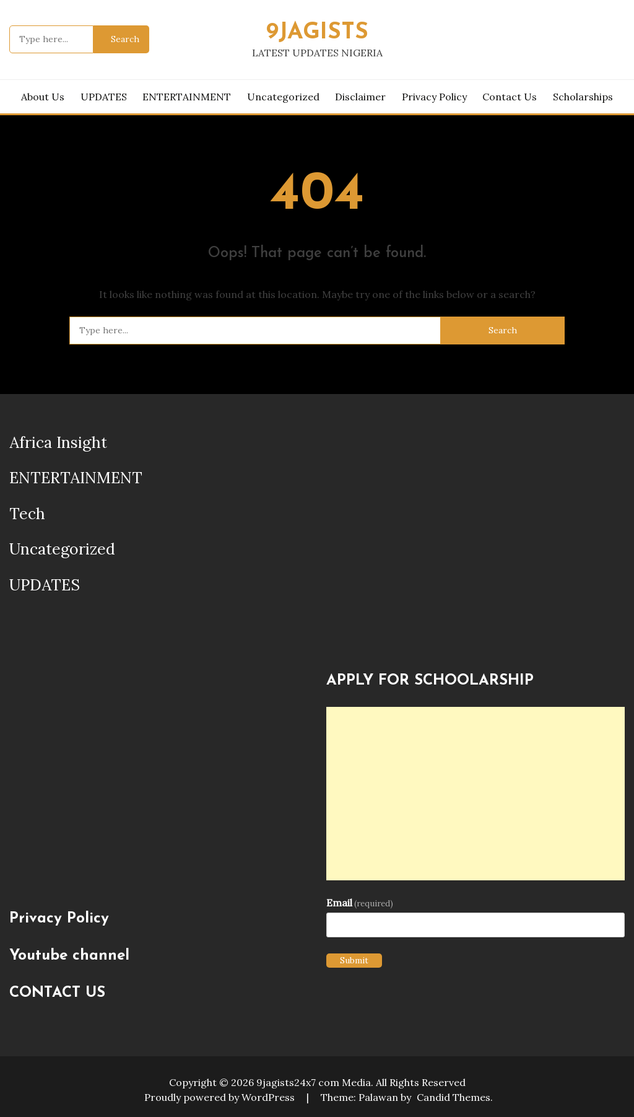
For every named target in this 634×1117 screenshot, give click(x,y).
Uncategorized (283, 96)
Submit (354, 960)
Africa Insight (58, 442)
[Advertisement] (475, 793)
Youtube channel (69, 955)
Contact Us (509, 96)
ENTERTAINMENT (186, 96)
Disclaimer (360, 96)
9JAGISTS (317, 32)
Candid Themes (453, 1097)
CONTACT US (57, 993)
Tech (27, 513)
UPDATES (103, 96)
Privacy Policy (434, 96)
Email (359, 902)
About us (42, 96)
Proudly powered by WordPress (220, 1097)
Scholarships (583, 96)
